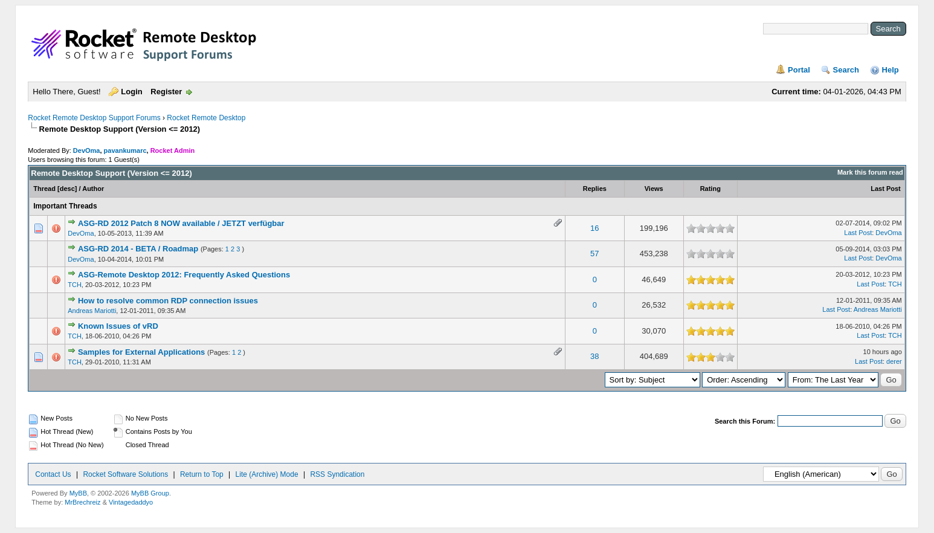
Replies (595, 188)
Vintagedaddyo (131, 502)
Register (166, 91)
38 (594, 356)
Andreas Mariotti (92, 310)
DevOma (86, 150)
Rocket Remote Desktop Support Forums (94, 118)
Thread (44, 188)
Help (890, 69)
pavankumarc (125, 150)
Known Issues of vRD (118, 326)
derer (894, 361)
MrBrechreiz (82, 502)
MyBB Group (150, 493)
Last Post (886, 188)
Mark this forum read (870, 172)
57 (594, 253)
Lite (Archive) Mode (267, 474)
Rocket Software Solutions (125, 474)
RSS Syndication (337, 474)
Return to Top (202, 474)
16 (594, 228)
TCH (75, 284)
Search (846, 69)
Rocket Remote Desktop (206, 118)
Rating (710, 188)
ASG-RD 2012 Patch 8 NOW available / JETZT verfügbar (181, 223)
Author (93, 188)
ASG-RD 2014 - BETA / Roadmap (138, 248)
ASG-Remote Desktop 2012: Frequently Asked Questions (184, 274)
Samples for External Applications (141, 352)
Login (131, 91)
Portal (799, 69)
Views (654, 188)
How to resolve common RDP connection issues (168, 300)
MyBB (78, 493)
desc (67, 188)
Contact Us (53, 474)
